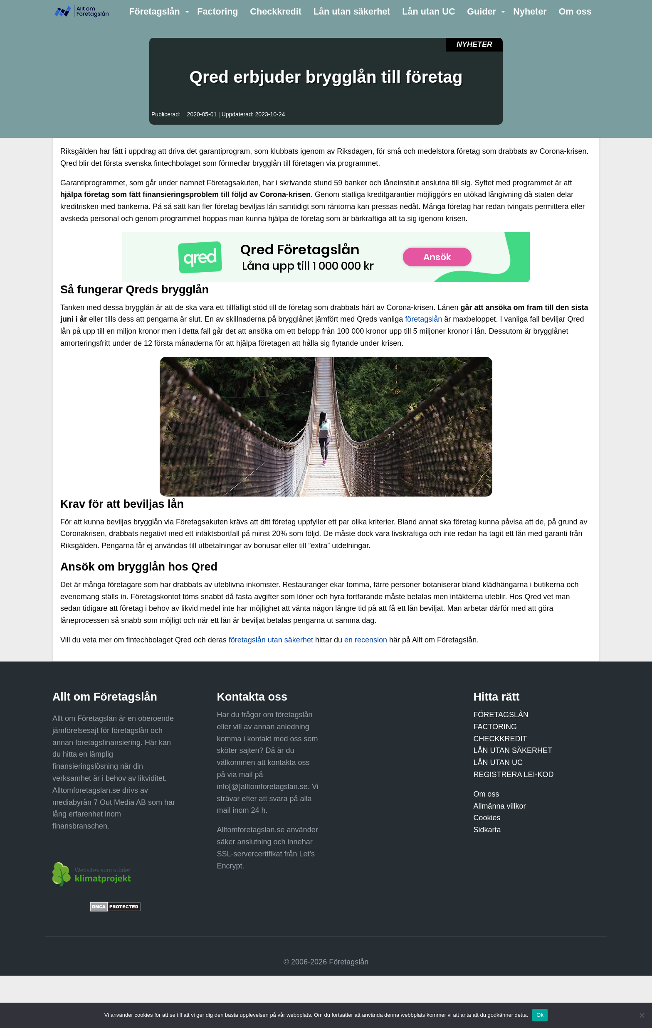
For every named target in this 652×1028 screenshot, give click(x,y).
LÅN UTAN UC (498, 762)
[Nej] (641, 1015)
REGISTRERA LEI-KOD (513, 774)
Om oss (486, 794)
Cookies (486, 818)
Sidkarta (487, 830)
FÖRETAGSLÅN (501, 715)
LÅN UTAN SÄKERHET (512, 750)
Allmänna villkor (499, 806)
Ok (539, 1015)
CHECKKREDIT (500, 739)
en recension (365, 640)
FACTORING (495, 727)
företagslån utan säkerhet (271, 640)
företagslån (423, 319)
